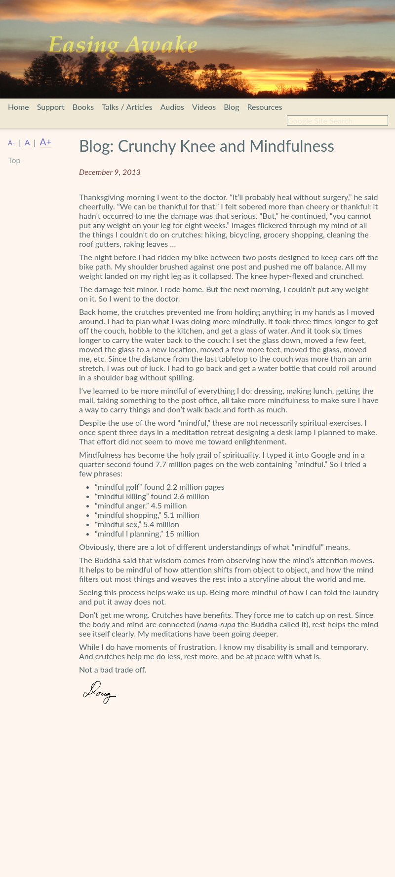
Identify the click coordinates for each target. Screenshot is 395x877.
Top (14, 160)
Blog (231, 106)
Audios (172, 106)
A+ (46, 141)
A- (11, 143)
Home (18, 106)
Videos (204, 106)
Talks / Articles (127, 106)
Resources (264, 106)
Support (51, 106)
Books (83, 106)
